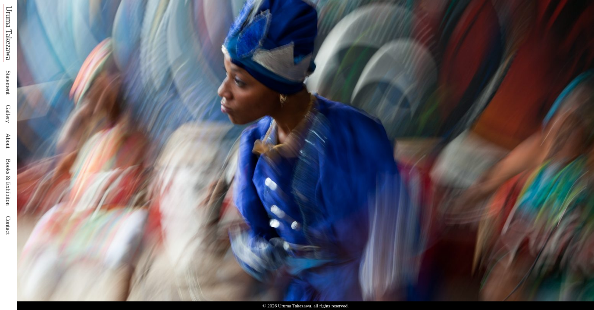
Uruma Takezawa (8, 33)
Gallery (8, 114)
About (8, 141)
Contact (8, 225)
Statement (8, 83)
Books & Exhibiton (8, 182)
